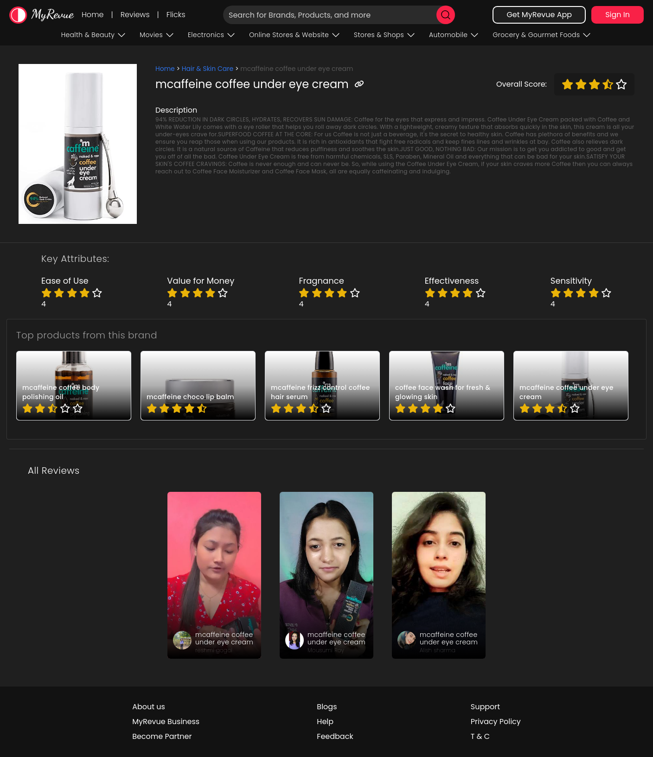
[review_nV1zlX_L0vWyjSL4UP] (326, 575)
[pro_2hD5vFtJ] (570, 385)
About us (148, 706)
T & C (480, 736)
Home (92, 14)
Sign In (617, 14)
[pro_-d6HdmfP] (446, 385)
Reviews (135, 14)
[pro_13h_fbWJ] (322, 385)
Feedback (335, 736)
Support (485, 706)
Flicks (176, 14)
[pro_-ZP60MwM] (73, 385)
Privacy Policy (496, 721)
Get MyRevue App (539, 14)
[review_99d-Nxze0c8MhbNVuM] (214, 575)
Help (325, 721)
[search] (445, 15)
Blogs (327, 706)
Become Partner (162, 736)
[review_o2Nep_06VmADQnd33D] (439, 575)
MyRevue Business (165, 721)
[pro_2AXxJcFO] (198, 385)
